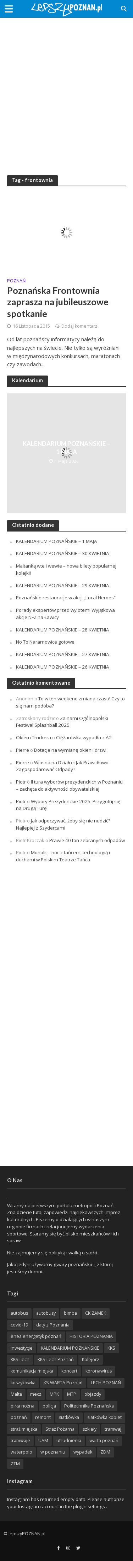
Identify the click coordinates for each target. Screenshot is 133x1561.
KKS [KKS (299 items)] (111, 1348)
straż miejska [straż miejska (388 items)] (24, 1429)
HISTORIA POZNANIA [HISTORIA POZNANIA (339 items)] (91, 1336)
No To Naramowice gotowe (45, 642)
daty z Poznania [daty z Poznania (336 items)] (53, 1325)
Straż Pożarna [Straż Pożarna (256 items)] (59, 1429)
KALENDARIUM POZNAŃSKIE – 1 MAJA (66, 447)
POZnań (16, 281)
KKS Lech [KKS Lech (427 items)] (20, 1359)
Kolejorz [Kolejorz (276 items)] (90, 1359)
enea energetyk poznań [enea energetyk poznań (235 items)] (36, 1336)
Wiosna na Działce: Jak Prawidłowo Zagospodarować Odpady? (62, 766)
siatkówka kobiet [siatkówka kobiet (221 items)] (104, 1417)
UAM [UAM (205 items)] (43, 1440)
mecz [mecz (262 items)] (35, 1394)
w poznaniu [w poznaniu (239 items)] (52, 1452)
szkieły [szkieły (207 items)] (89, 1429)
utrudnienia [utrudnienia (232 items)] (68, 1440)
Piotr (21, 782)
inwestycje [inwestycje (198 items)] (22, 1348)
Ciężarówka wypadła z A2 (84, 737)
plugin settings (89, 1506)
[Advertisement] (66, 92)
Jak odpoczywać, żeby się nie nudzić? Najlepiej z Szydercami (63, 824)
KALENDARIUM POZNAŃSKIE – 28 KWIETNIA (62, 629)
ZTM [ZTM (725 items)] (15, 1464)
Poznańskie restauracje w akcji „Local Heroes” (66, 597)
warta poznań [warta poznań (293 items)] (103, 1440)
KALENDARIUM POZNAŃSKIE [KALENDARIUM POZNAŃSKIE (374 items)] (70, 1348)
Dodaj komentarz (79, 326)
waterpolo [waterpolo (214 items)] (21, 1452)
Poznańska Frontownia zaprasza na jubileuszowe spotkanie (58, 302)
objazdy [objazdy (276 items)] (92, 1394)
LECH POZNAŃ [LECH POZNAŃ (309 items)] (106, 1383)
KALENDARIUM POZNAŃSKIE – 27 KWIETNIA (62, 654)
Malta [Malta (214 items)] (16, 1394)
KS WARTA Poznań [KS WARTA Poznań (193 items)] (63, 1383)
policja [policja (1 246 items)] (49, 1406)
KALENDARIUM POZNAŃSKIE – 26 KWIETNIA (62, 667)
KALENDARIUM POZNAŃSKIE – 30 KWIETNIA (62, 553)
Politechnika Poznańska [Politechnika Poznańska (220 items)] (89, 1406)
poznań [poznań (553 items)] (19, 1417)
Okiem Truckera (33, 737)
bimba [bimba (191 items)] (70, 1313)
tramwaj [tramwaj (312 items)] (113, 1429)
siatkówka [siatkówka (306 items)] (69, 1417)
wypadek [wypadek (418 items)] (82, 1452)
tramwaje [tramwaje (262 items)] (20, 1440)
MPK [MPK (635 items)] (54, 1394)
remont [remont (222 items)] (43, 1417)
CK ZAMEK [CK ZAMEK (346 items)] (95, 1313)
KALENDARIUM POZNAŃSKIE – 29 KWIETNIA (62, 585)
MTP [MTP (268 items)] (71, 1394)
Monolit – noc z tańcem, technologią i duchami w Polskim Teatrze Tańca (63, 856)
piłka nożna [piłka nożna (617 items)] (22, 1406)
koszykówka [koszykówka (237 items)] (23, 1383)
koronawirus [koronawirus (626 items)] (98, 1371)
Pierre (22, 750)
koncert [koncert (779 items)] (69, 1371)
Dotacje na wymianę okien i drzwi (70, 750)
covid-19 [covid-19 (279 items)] (19, 1325)
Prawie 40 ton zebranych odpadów (87, 840)
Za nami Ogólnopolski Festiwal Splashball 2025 (62, 722)
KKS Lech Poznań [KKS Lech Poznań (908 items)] (56, 1359)
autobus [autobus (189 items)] (19, 1313)
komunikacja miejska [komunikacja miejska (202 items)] (32, 1371)
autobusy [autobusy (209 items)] (46, 1313)
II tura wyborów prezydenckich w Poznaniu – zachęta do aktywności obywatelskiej (69, 785)
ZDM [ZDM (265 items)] (105, 1452)
